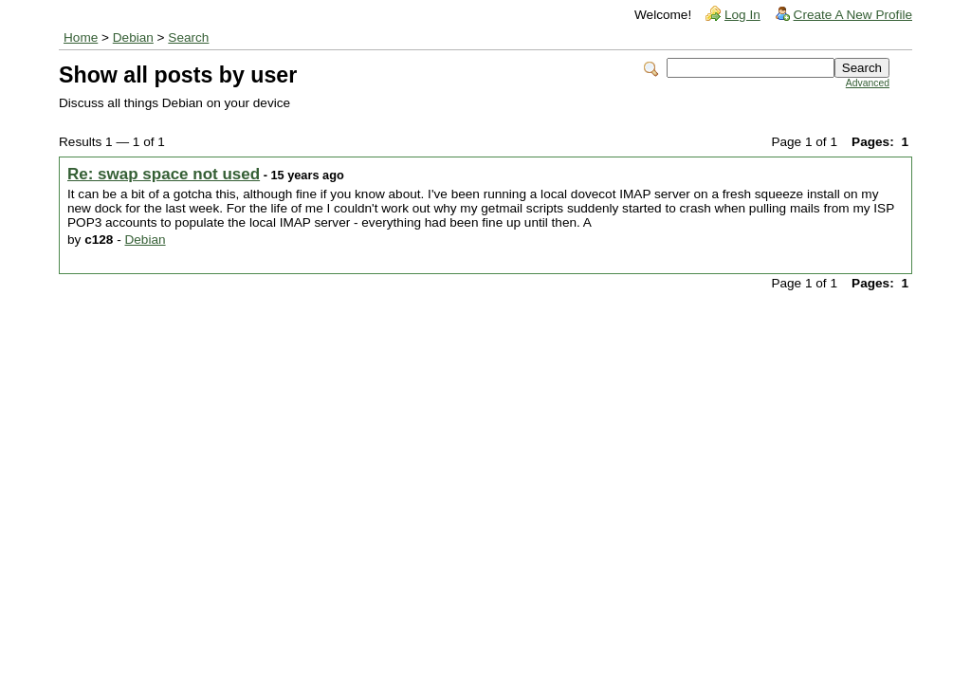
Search (188, 37)
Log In (742, 15)
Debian (133, 37)
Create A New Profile (853, 15)
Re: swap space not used (163, 174)
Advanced (867, 83)
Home (81, 37)
